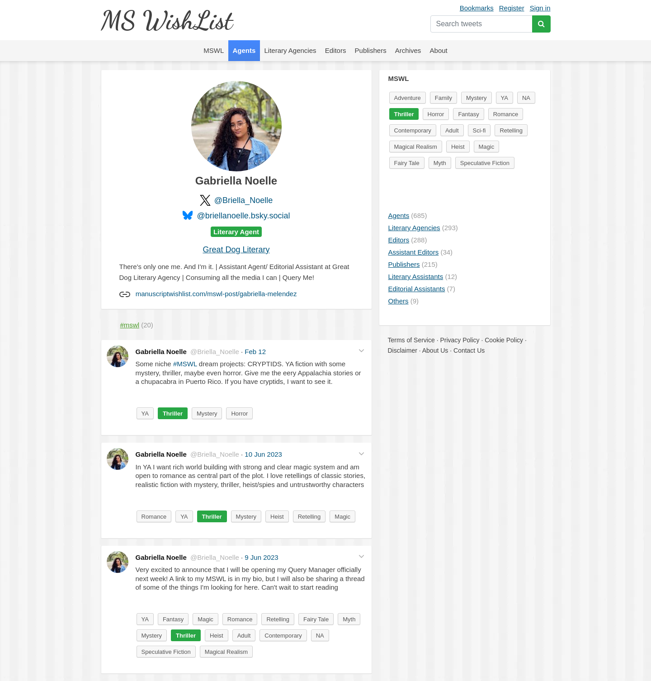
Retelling (309, 516)
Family (443, 98)
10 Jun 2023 (263, 454)
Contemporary (283, 635)
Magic (342, 516)
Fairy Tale (316, 619)
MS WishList (166, 20)
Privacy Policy (459, 340)
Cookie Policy (504, 340)
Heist (277, 516)
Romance (154, 516)
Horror (239, 413)
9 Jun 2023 (261, 557)
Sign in (540, 8)
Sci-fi (479, 130)
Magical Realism (226, 651)
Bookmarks (477, 8)
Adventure (407, 98)
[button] (361, 350)
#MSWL (185, 364)
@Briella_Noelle (243, 200)
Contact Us (469, 350)
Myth (349, 619)
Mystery (207, 413)
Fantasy (173, 619)
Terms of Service (411, 340)
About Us (435, 350)
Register (511, 8)
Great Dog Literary (236, 249)
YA (145, 413)
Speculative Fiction (166, 651)
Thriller (173, 413)
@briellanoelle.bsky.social (243, 215)
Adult (244, 635)
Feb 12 (255, 351)
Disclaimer (402, 350)
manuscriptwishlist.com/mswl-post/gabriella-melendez (216, 294)
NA (320, 635)
